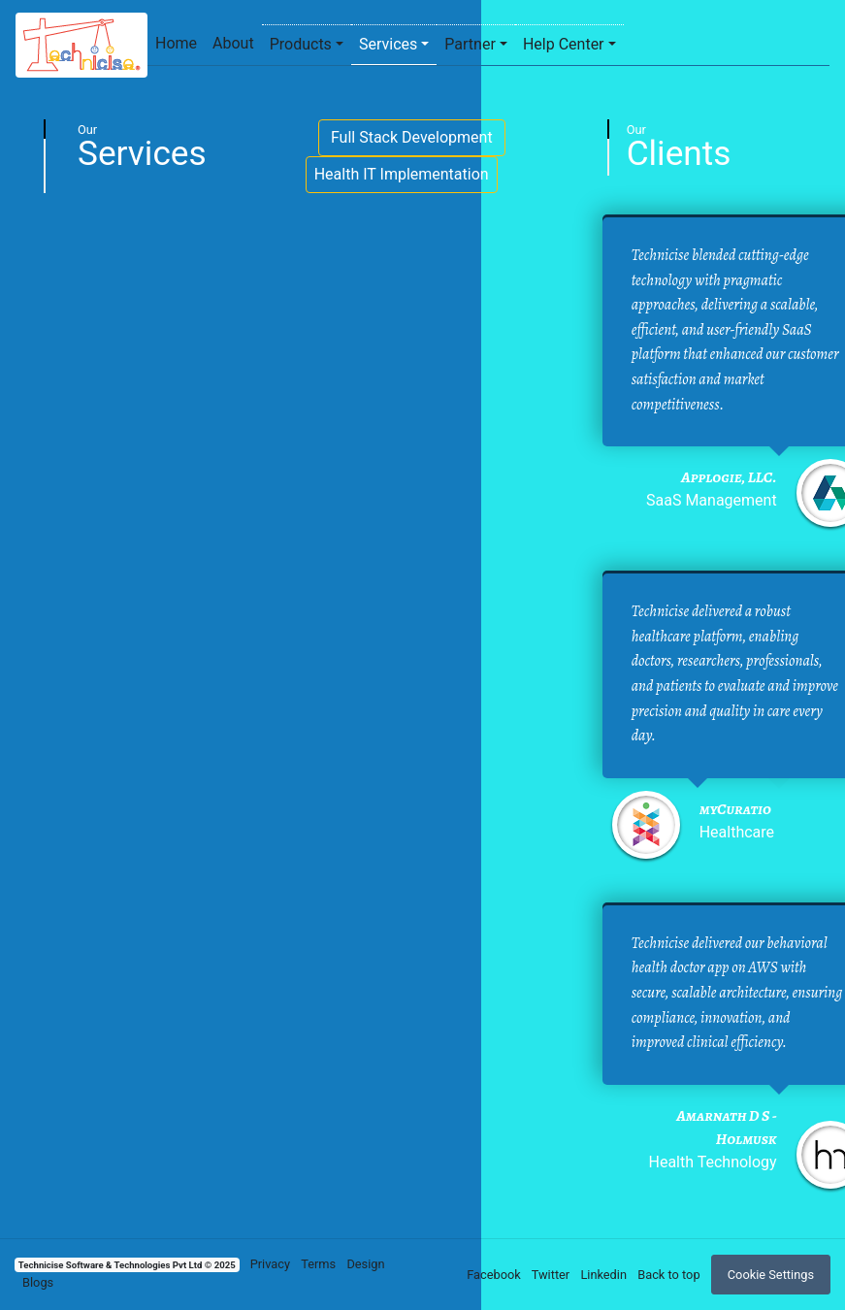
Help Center (563, 44)
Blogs (37, 1282)
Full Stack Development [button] (412, 137)
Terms (318, 1264)
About (233, 43)
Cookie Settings (771, 1274)
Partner (470, 44)
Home (176, 43)
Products (301, 44)
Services (388, 44)
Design (365, 1264)
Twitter (551, 1274)
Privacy (270, 1264)
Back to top (668, 1274)
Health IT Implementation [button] (401, 174)
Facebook (494, 1274)
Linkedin (603, 1274)
